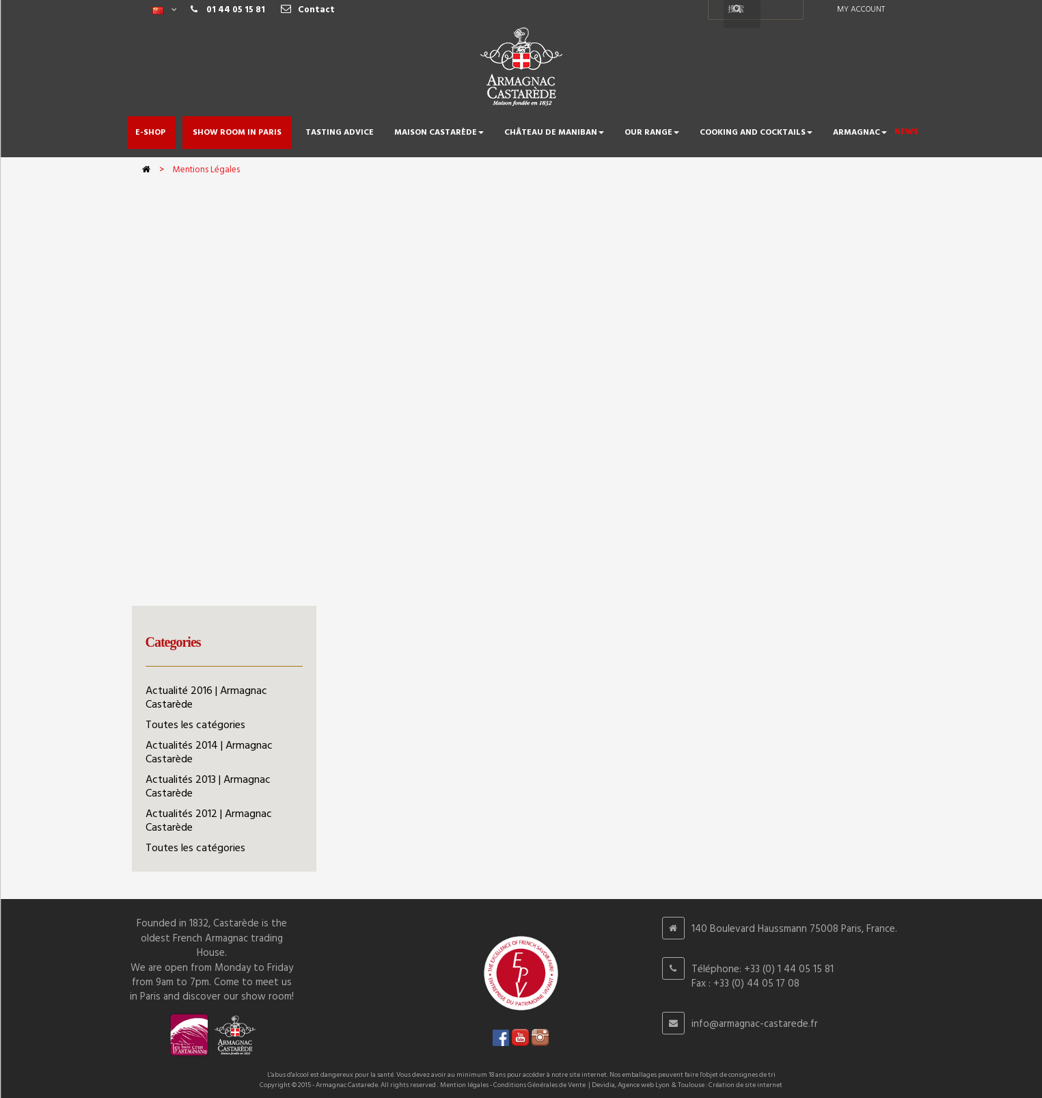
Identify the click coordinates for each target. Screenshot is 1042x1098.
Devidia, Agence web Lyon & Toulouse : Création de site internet (687, 1085)
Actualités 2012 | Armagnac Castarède (209, 821)
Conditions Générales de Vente (539, 1085)
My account (861, 9)
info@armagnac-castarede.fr (754, 1024)
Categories (173, 642)
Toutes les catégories (195, 725)
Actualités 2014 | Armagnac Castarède (209, 752)
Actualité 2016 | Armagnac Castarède (206, 698)
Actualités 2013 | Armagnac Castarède (208, 787)
